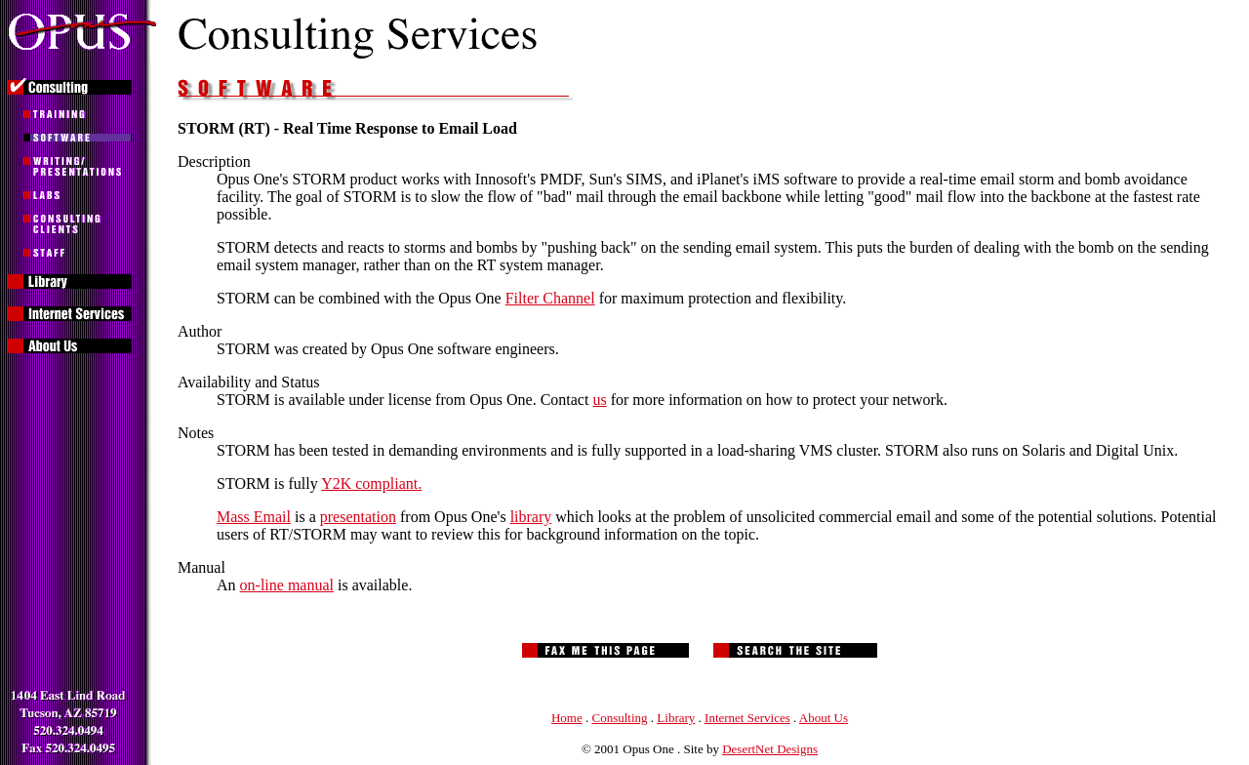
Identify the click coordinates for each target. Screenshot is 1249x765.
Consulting (620, 717)
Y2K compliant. (371, 483)
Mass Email (254, 516)
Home (567, 717)
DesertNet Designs (770, 749)
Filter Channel (550, 298)
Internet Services (747, 717)
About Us (823, 717)
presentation (358, 516)
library (531, 516)
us (599, 399)
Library (676, 717)
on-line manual (287, 585)
